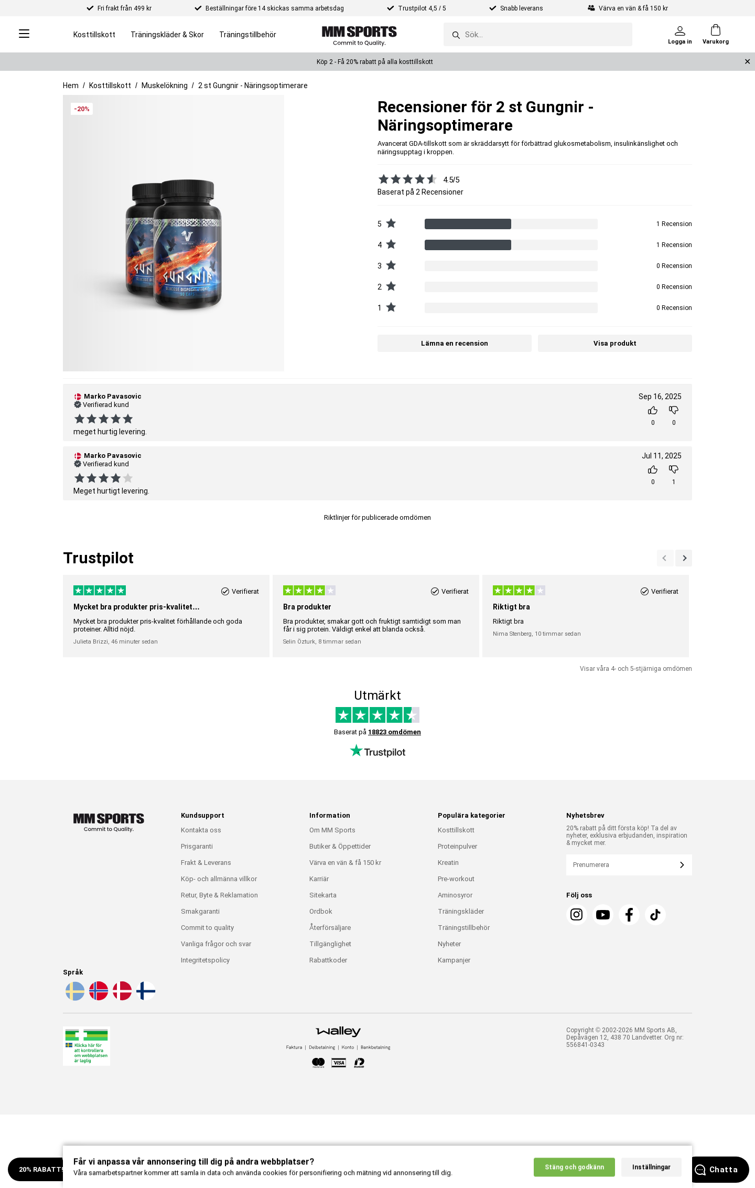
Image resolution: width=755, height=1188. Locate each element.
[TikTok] (655, 914)
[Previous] (683, 558)
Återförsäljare (330, 928)
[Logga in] (680, 34)
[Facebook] (629, 914)
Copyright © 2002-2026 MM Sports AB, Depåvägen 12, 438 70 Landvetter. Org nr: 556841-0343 (625, 1037)
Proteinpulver (457, 846)
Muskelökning (165, 85)
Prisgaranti (197, 846)
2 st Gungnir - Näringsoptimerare (253, 85)
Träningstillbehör (247, 34)
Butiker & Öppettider (340, 846)
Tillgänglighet (330, 944)
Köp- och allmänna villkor (219, 879)
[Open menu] (24, 34)
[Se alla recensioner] (405, 179)
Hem (71, 85)
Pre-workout (456, 879)
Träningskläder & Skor (167, 34)
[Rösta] (653, 415)
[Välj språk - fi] (145, 998)
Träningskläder (461, 911)
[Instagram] (576, 914)
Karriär (319, 879)
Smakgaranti (200, 911)
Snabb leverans (522, 8)
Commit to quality (207, 928)
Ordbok (320, 911)
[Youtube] (602, 914)
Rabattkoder (328, 960)
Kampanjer (454, 960)
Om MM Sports (332, 830)
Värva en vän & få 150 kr (345, 862)
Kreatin (448, 862)
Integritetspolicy (205, 960)
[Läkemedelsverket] (86, 1048)
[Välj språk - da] (121, 998)
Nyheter (449, 944)
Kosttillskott (94, 34)
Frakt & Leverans (206, 862)
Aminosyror (455, 895)
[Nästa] (665, 558)
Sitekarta (323, 895)
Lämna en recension (454, 343)
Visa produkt (615, 343)
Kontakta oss (201, 830)
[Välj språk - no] (98, 998)
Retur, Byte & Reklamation (219, 895)
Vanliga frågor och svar (216, 944)
